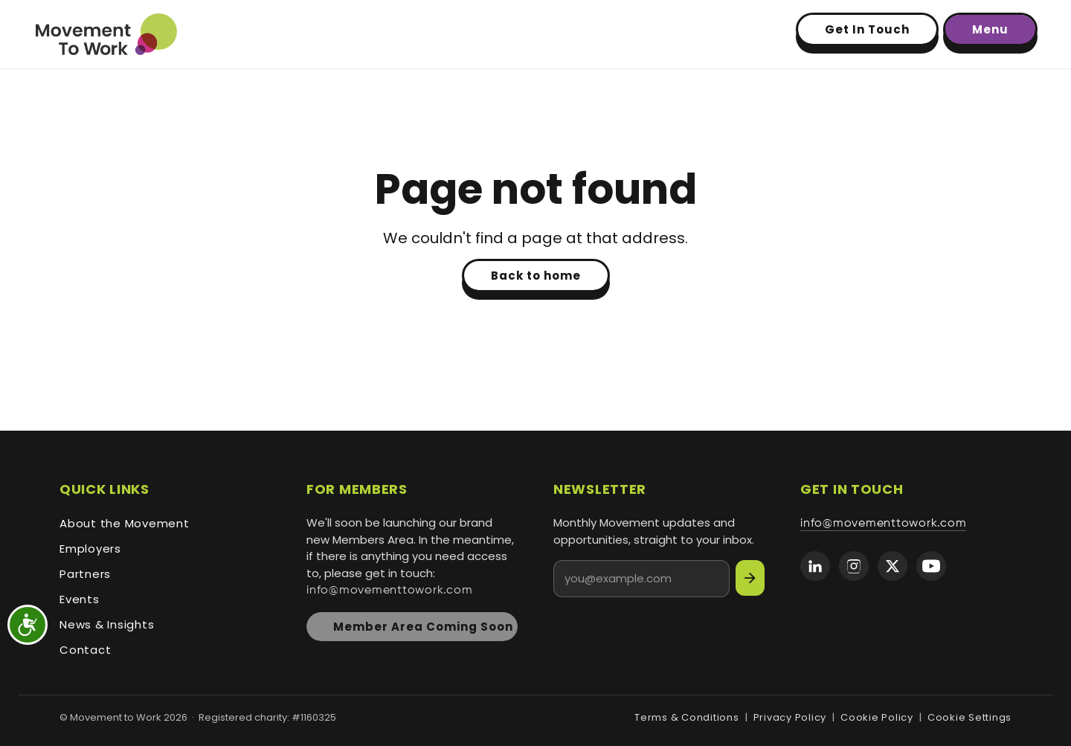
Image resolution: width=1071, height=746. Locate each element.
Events (80, 599)
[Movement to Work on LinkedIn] (815, 566)
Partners (85, 574)
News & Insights (107, 624)
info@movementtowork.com (389, 590)
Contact (85, 649)
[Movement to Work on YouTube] (931, 566)
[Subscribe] (750, 578)
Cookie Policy (876, 717)
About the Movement (125, 523)
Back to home (536, 275)
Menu (990, 29)
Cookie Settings (969, 717)
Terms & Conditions (686, 717)
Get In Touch (867, 29)
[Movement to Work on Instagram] (854, 566)
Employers (90, 548)
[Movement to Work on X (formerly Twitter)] (892, 566)
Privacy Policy (790, 717)
